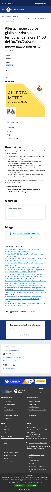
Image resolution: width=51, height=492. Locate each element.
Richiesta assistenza (9, 461)
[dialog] (25, 482)
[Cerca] (48, 10)
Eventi (5, 443)
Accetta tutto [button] (19, 485)
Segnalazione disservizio (10, 455)
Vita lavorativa (32, 404)
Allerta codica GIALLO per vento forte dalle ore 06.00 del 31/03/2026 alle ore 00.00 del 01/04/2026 (22, 250)
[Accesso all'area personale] (40, 3)
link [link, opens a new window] (41, 482)
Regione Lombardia (7, 3)
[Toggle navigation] (3, 9)
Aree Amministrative (9, 404)
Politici (5, 413)
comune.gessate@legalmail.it (38, 443)
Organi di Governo (8, 401)
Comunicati (7, 430)
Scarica (32, 237)
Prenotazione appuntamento (11, 452)
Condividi (8, 55)
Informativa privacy (34, 461)
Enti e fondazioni (8, 410)
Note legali (31, 464)
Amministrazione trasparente (36, 455)
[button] (25, 489)
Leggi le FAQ (7, 458)
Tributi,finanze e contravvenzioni (37, 410)
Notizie (5, 427)
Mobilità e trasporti (34, 407)
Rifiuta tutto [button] (32, 485)
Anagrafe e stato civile (35, 401)
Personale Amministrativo (11, 416)
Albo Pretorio (32, 458)
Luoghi (5, 440)
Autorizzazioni (32, 416)
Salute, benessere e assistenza (37, 413)
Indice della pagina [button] (12, 122)
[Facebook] (40, 393)
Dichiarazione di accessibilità (36, 466)
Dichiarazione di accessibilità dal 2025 (37, 470)
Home (3, 16)
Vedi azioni (9, 59)
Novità (9, 16)
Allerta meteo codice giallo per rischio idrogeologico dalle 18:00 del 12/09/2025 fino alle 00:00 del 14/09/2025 (25, 304)
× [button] (49, 474)
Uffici (5, 407)
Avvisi (14, 16)
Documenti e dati (8, 418)
